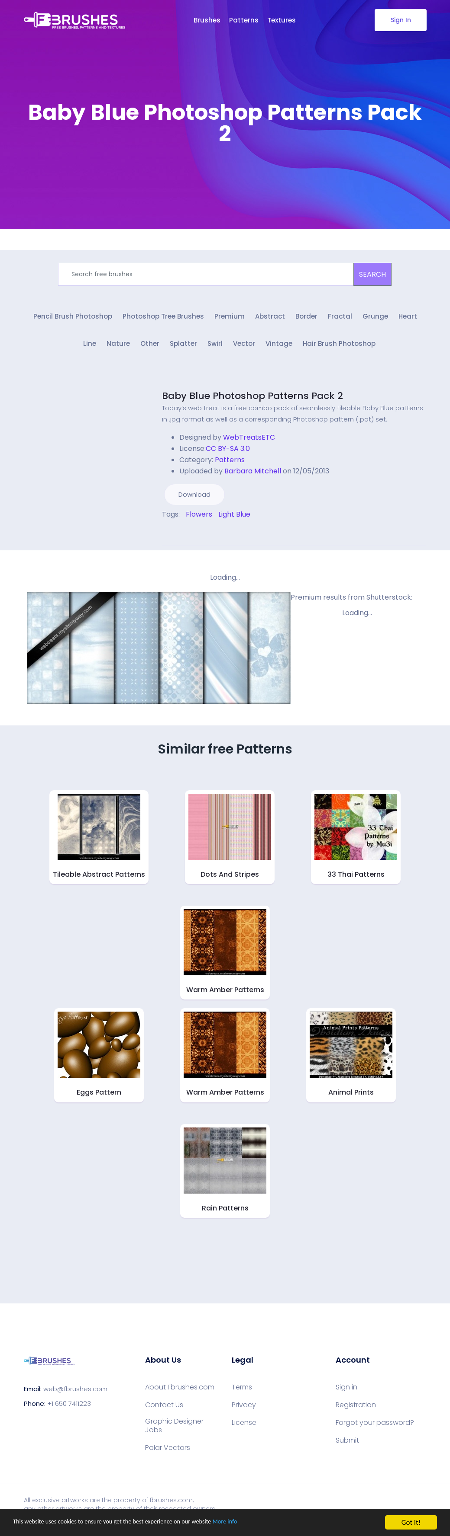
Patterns (244, 20)
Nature (118, 348)
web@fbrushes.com (75, 1393)
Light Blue (234, 519)
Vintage (278, 348)
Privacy (244, 1409)
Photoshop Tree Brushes (163, 318)
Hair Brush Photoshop (339, 348)
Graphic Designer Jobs (174, 1430)
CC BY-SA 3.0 (228, 453)
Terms (242, 1391)
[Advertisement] (225, 172)
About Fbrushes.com (179, 1391)
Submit (347, 1444)
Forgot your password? (375, 1427)
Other (149, 348)
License (244, 1427)
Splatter (183, 348)
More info (266, 1522)
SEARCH (372, 274)
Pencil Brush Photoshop (72, 318)
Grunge (375, 318)
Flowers (199, 519)
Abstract (270, 318)
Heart (407, 318)
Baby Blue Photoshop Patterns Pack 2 (252, 400)
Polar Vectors (167, 1452)
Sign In (400, 20)
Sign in (346, 1391)
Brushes (207, 20)
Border (306, 318)
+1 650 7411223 (69, 1407)
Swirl (215, 348)
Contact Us (164, 1409)
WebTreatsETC (249, 442)
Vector (244, 348)
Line (89, 348)
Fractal (340, 318)
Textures (281, 20)
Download (194, 498)
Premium (229, 318)
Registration (356, 1409)
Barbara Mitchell (252, 475)
